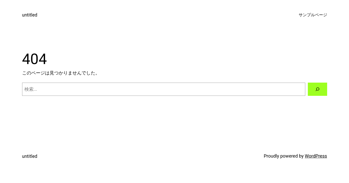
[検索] (317, 89)
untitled (29, 15)
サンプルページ (313, 14)
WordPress (316, 156)
